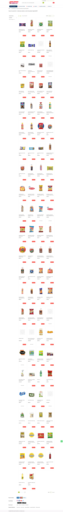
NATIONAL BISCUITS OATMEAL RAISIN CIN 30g (49, 174)
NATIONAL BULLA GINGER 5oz (30, 256)
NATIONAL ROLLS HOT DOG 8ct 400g (49, 277)
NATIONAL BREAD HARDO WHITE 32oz (22, 297)
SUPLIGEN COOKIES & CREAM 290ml (31, 30)
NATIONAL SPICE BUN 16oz (22, 153)
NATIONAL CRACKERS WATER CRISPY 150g (40, 215)
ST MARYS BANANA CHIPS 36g (21, 50)
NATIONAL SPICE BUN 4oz (22, 174)
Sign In (47, 0)
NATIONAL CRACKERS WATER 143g (40, 277)
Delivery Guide (29, 6)
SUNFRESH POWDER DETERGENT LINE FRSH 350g (31, 442)
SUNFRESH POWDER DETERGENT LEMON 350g (49, 442)
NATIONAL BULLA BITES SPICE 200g (40, 133)
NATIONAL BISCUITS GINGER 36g (40, 30)
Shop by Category (12, 19)
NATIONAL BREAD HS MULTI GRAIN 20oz (22, 277)
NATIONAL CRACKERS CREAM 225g (22, 236)
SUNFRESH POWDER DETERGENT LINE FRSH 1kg (40, 462)
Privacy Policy (22, 507)
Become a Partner (22, 6)
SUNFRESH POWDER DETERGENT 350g (22, 462)
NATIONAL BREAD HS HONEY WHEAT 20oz (40, 318)
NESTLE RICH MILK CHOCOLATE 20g (40, 71)
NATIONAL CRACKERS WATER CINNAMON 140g (50, 215)
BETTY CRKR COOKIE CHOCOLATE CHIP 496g (31, 91)
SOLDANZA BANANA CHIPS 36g (49, 30)
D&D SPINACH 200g (31, 400)
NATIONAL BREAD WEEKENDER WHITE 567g (22, 215)
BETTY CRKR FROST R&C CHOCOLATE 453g (40, 91)
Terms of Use (18, 507)
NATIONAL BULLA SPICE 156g (49, 133)
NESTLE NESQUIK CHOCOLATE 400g (21, 91)
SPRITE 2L (38, 379)
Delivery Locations (42, 6)
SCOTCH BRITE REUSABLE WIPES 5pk (31, 359)
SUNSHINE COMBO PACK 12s (40, 442)
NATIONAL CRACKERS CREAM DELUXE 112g (31, 194)
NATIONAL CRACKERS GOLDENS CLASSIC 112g (49, 194)
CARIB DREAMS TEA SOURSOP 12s (40, 400)
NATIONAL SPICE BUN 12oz (40, 153)
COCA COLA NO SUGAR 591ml (49, 462)
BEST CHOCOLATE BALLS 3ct (22, 71)
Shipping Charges (21, 338)
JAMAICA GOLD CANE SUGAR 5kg (22, 442)
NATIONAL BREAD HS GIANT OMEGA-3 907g (49, 236)
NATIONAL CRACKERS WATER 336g (49, 297)
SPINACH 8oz (48, 400)
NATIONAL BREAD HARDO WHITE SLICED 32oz (40, 174)
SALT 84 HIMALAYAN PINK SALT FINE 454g (49, 318)
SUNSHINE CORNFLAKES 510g (31, 483)
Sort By (47, 15)
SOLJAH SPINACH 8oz (22, 420)
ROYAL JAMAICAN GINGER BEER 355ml (49, 50)
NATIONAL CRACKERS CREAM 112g (40, 236)
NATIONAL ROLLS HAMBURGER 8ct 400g (22, 194)
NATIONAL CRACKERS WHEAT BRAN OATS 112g (31, 318)
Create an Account (52, 0)
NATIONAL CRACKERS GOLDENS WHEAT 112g (40, 194)
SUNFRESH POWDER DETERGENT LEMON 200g (40, 359)
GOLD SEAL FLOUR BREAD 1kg (40, 339)
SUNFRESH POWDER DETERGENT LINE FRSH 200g (31, 462)
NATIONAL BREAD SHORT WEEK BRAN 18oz (40, 112)
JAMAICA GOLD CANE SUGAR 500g (49, 421)
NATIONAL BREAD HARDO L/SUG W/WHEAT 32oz (50, 112)
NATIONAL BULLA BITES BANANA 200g (22, 256)
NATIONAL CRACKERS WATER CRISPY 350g (31, 236)
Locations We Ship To (32, 507)
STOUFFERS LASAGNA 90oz (22, 359)
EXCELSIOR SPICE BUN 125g (49, 380)
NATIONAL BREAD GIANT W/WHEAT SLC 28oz (50, 153)
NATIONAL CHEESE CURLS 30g (40, 297)
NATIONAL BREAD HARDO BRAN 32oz (30, 297)
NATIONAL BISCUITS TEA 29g (31, 277)
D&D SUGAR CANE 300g (31, 420)
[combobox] (33, 2)
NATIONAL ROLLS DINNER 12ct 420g (30, 215)
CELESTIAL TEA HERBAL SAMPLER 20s (31, 380)
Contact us (49, 6)
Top (61, 440)
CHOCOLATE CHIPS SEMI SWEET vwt (40, 50)
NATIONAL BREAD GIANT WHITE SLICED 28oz (31, 112)
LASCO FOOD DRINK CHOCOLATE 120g (49, 91)
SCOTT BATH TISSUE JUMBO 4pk (22, 400)
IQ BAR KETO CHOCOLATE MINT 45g (31, 71)
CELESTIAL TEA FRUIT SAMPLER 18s (49, 359)
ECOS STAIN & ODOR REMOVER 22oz (22, 380)
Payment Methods (27, 507)
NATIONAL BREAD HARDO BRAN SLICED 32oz (31, 174)
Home (9, 8)
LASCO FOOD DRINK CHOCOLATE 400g (22, 112)
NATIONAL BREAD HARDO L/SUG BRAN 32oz (31, 133)
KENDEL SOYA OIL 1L (22, 482)
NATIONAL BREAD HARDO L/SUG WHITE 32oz (22, 133)
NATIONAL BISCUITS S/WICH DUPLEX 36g (22, 30)
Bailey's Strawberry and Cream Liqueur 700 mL (31, 339)
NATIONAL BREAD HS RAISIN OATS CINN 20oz (40, 256)
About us (35, 6)
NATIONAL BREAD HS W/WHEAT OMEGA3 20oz (50, 256)
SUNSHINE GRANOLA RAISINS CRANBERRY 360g (49, 339)
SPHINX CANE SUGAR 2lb (40, 420)
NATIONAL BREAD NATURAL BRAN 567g (22, 318)
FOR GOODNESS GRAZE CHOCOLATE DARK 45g (49, 71)
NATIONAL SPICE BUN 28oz (31, 153)
